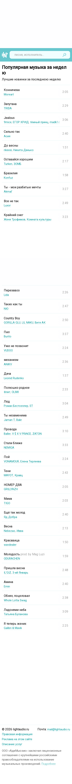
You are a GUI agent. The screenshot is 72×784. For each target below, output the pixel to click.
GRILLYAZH (11, 489)
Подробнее (49, 763)
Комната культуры (42, 219)
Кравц (19, 475)
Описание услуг (13, 744)
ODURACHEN (13, 558)
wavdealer (11, 544)
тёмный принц (42, 122)
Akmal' (8, 191)
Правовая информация (18, 734)
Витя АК (44, 322)
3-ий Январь (22, 572)
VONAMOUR (12, 461)
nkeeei (8, 150)
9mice (8, 122)
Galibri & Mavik (14, 628)
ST (34, 406)
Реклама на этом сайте (18, 739)
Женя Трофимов (15, 219)
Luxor (7, 205)
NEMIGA (9, 447)
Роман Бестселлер (17, 406)
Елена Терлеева (33, 461)
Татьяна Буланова (16, 614)
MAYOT (8, 475)
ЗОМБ (18, 164)
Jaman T (9, 420)
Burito (8, 336)
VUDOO (9, 350)
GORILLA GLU (13, 322)
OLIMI (16, 392)
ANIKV (8, 364)
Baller (7, 433)
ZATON (40, 433)
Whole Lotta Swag (16, 600)
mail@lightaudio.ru (58, 734)
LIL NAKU (30, 322)
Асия (7, 136)
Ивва (21, 531)
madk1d (59, 122)
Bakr (19, 420)
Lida (7, 295)
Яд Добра (11, 517)
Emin (7, 586)
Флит (7, 392)
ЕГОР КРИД (22, 122)
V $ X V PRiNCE (23, 433)
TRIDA (8, 108)
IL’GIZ (8, 572)
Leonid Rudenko (15, 378)
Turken (8, 164)
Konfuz (8, 177)
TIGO (7, 503)
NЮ (6, 308)
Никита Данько (25, 150)
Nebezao (10, 531)
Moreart (9, 94)
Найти (64, 55)
